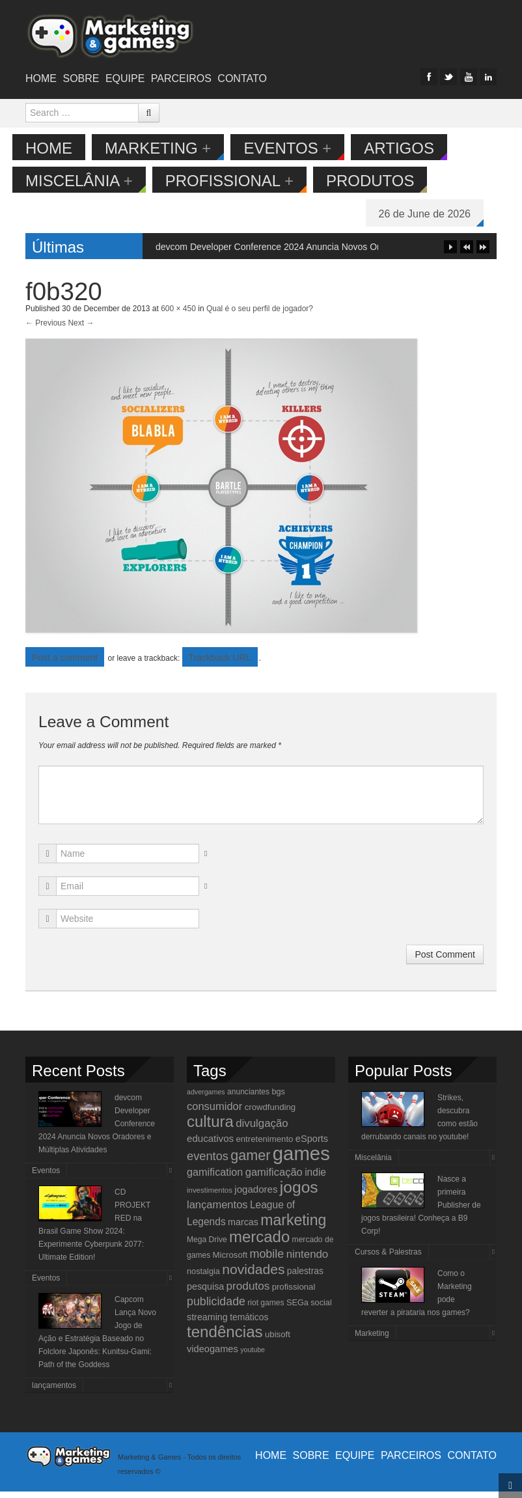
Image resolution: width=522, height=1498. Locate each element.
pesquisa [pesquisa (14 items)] (205, 1293)
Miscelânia (92, 180)
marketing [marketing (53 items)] (293, 1226)
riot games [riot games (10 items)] (265, 1309)
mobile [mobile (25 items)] (266, 1260)
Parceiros (181, 78)
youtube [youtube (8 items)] (252, 1356)
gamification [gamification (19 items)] (215, 1178)
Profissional (242, 180)
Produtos (383, 180)
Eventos (300, 148)
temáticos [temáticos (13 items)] (249, 1323)
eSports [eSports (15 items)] (311, 1145)
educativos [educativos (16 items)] (210, 1144)
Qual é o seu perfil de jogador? (259, 315)
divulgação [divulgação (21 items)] (262, 1130)
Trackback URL (220, 664)
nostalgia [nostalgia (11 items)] (203, 1278)
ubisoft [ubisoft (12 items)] (277, 1341)
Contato (242, 78)
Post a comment (65, 664)
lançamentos (54, 1391)
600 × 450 (178, 315)
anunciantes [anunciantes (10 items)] (248, 1098)
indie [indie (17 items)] (315, 1178)
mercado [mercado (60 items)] (259, 1243)
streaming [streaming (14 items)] (207, 1323)
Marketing (171, 148)
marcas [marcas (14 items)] (243, 1228)
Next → (81, 329)
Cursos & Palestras (388, 1258)
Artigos (412, 148)
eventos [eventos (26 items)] (207, 1162)
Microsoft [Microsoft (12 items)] (230, 1261)
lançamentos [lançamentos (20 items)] (217, 1211)
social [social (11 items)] (321, 1309)
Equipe (124, 78)
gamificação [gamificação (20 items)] (274, 1178)
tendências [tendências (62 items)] (225, 1338)
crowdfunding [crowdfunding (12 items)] (270, 1113)
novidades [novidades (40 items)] (253, 1275)
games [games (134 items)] (301, 1160)
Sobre (80, 78)
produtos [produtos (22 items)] (248, 1292)
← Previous (45, 329)
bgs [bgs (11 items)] (278, 1098)
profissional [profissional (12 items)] (294, 1293)
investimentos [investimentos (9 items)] (209, 1196)
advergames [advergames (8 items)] (206, 1098)
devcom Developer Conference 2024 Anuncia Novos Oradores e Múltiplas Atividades (327, 253)
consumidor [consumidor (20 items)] (214, 1112)
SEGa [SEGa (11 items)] (297, 1309)
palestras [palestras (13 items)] (305, 1277)
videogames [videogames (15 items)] (212, 1355)
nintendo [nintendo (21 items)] (307, 1261)
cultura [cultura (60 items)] (210, 1128)
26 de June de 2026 (438, 213)
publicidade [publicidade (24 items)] (216, 1307)
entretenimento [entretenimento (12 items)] (264, 1145)
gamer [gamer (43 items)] (250, 1162)
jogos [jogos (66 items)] (299, 1193)
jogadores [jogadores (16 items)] (255, 1195)
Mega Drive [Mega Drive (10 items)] (207, 1246)
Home (41, 78)
